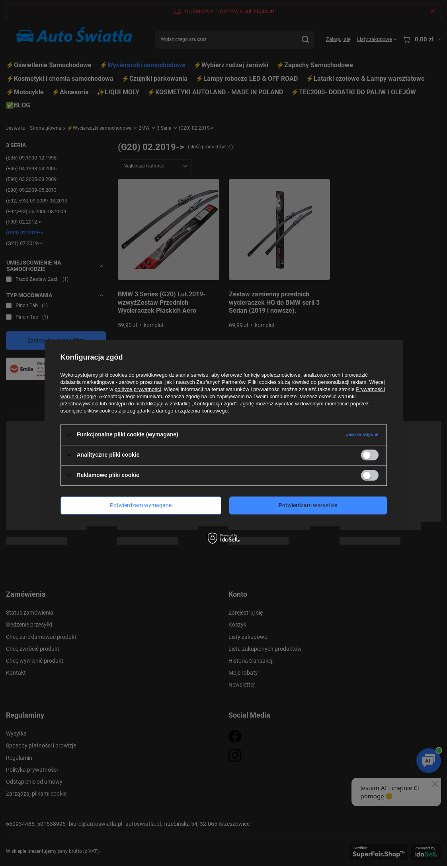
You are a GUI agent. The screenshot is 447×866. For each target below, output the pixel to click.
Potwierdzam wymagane (141, 505)
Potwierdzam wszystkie (308, 505)
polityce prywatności (138, 389)
